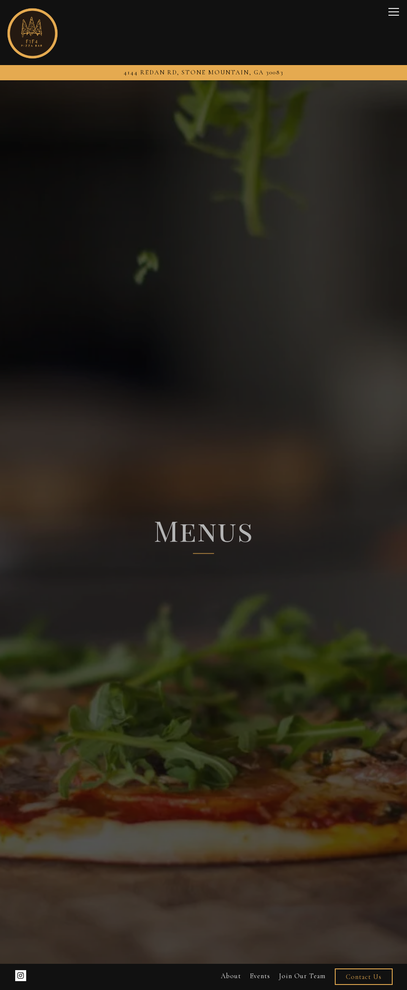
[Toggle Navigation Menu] (393, 12)
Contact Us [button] (364, 977)
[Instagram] (20, 975)
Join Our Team (302, 976)
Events (260, 976)
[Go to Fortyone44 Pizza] (203, 72)
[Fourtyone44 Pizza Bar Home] (32, 32)
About (231, 976)
